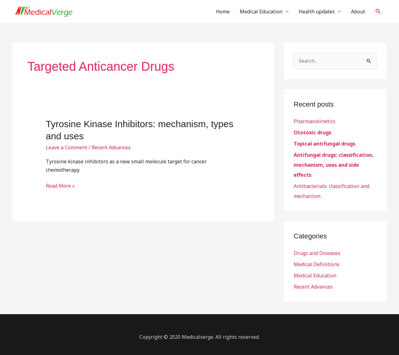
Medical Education (261, 11)
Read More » (60, 185)
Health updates (317, 11)
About (358, 11)
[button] (378, 11)
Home (223, 11)
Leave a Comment (66, 147)
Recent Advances (111, 147)
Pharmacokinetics (314, 121)
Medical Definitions (316, 264)
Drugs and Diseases (317, 253)
